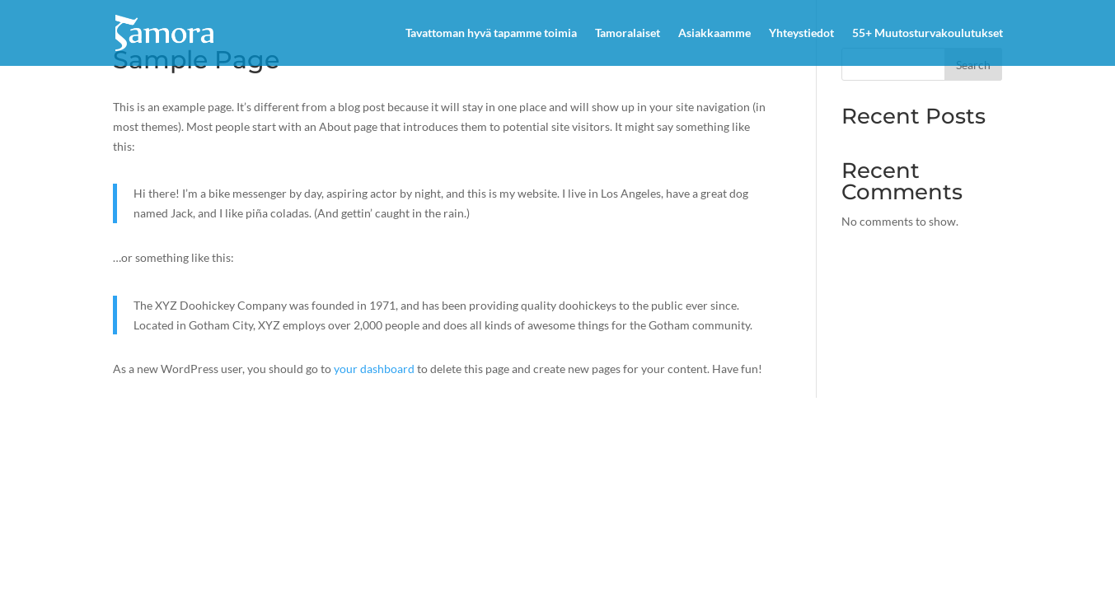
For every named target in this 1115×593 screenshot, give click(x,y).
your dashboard (374, 369)
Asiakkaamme (714, 33)
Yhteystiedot (801, 33)
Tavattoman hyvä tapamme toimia (491, 33)
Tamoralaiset (627, 33)
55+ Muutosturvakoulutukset (927, 33)
